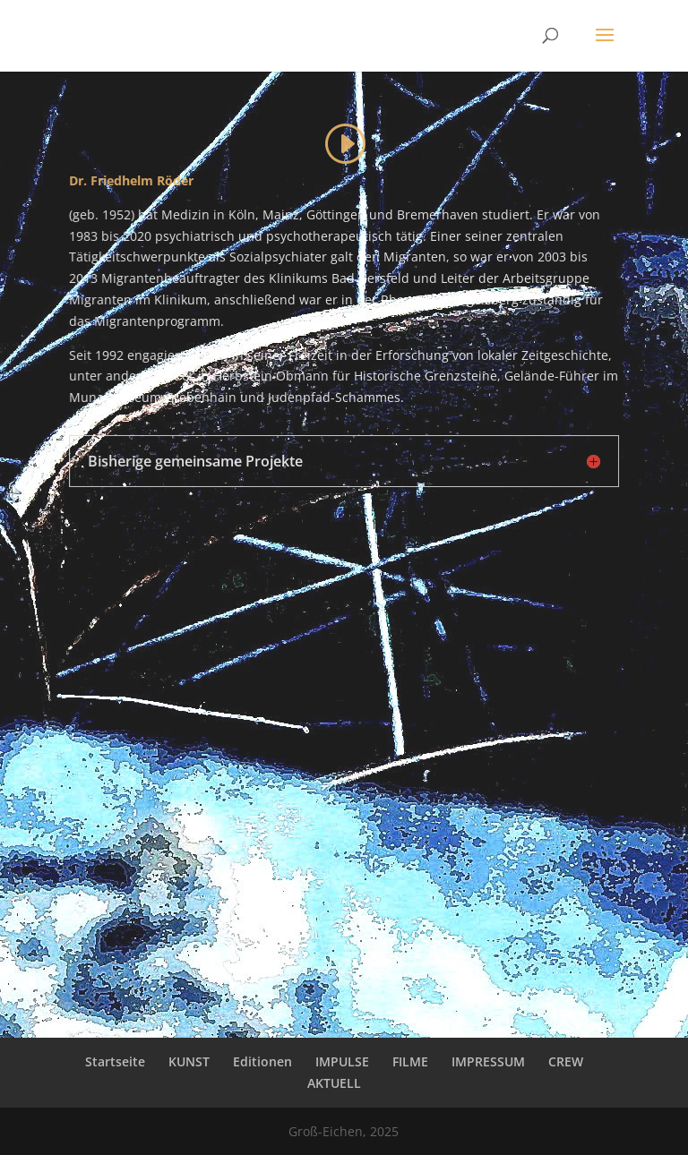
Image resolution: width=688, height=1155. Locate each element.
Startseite (115, 1061)
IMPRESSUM (488, 1061)
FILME (410, 1061)
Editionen (262, 1061)
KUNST (189, 1061)
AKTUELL (334, 1082)
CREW (565, 1061)
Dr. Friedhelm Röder (131, 180)
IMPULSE (342, 1061)
